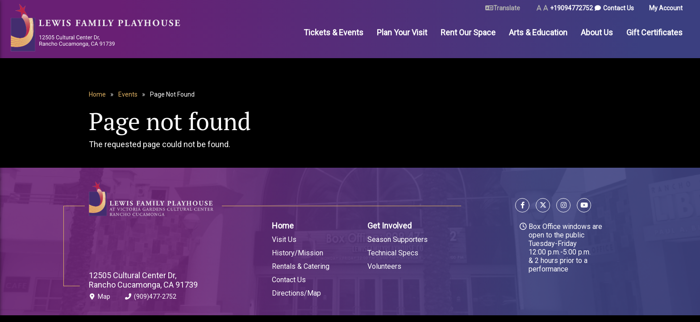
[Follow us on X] (543, 206)
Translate (506, 8)
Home (97, 94)
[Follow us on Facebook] (524, 206)
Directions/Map (296, 293)
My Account (666, 8)
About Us (597, 32)
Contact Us (618, 8)
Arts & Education (538, 32)
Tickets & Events (333, 32)
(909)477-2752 (151, 298)
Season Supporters (397, 239)
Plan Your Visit (402, 32)
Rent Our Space (468, 32)
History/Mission (297, 253)
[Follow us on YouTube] (582, 206)
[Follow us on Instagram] (563, 206)
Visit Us (284, 239)
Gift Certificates (654, 32)
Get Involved (389, 225)
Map (99, 298)
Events (128, 94)
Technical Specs (392, 253)
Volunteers (384, 266)
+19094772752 (571, 8)
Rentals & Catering (300, 266)
